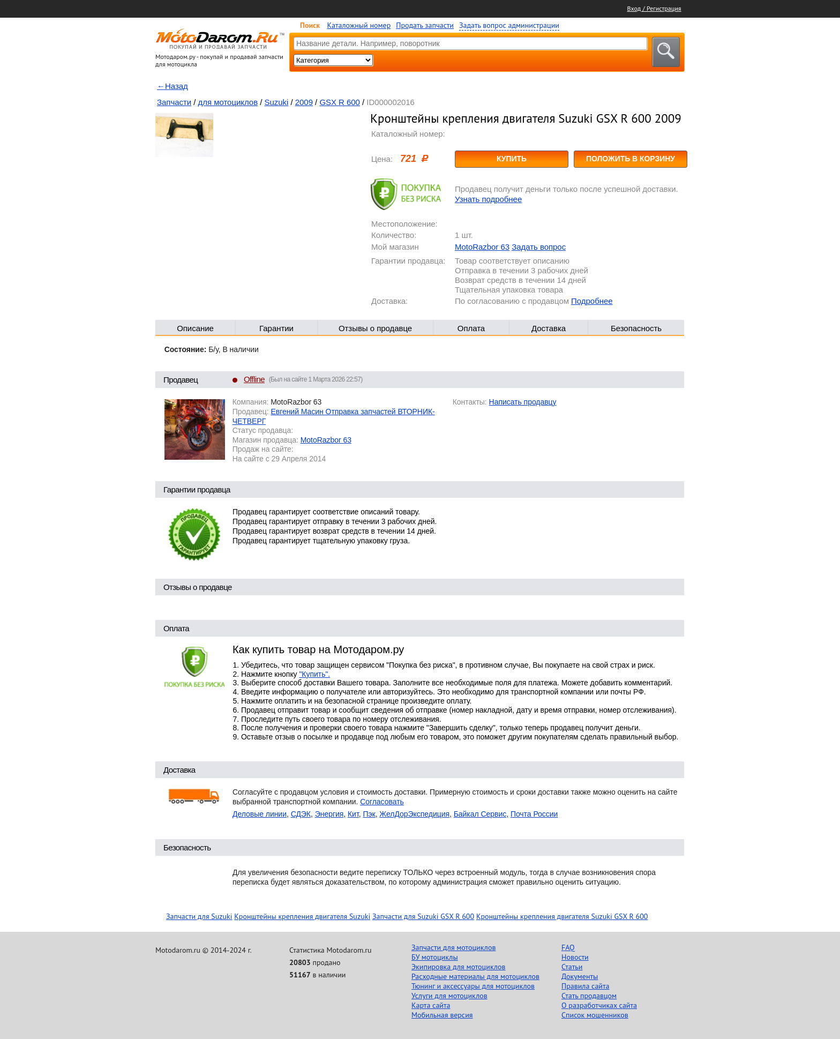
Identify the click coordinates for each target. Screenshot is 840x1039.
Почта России (534, 814)
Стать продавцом (589, 995)
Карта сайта (431, 1005)
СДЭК (301, 814)
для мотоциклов (228, 102)
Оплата (471, 328)
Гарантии (276, 328)
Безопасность (636, 328)
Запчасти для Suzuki (199, 916)
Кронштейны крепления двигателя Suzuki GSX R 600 (562, 916)
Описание (195, 328)
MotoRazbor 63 (482, 246)
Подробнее (591, 300)
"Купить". (314, 674)
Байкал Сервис (480, 814)
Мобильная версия (441, 1015)
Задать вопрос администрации (509, 25)
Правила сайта (585, 986)
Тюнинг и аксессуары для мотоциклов (473, 986)
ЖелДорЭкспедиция (414, 814)
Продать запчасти (425, 25)
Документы (579, 976)
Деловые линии (259, 814)
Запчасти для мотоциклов (453, 947)
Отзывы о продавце (375, 328)
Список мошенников (594, 1015)
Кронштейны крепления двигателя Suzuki (302, 916)
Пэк (369, 814)
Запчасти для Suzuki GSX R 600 (423, 916)
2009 (304, 102)
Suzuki (277, 102)
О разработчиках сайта (599, 1005)
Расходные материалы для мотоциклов (475, 976)
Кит (353, 814)
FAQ (568, 947)
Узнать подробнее (488, 199)
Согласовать (382, 801)
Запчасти (174, 102)
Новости (575, 957)
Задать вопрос (539, 246)
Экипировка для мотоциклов (458, 966)
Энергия (329, 814)
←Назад (172, 86)
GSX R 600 (339, 102)
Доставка (548, 328)
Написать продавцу (523, 402)
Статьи (571, 966)
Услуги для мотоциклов (449, 995)
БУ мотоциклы (434, 957)
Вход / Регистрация (654, 8)
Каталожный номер (359, 25)
